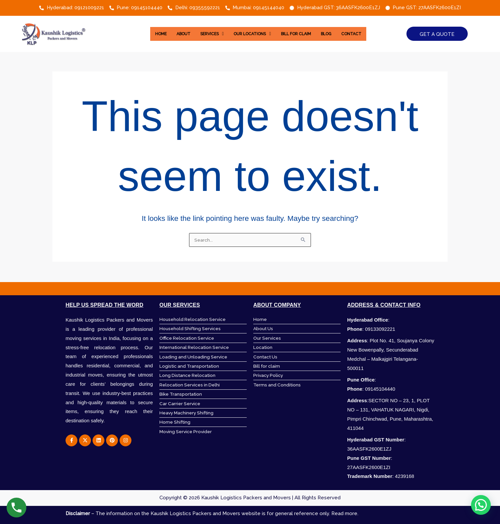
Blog (333, 34)
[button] (206, 34)
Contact (361, 34)
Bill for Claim (299, 34)
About (175, 34)
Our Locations (251, 34)
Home (150, 34)
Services (206, 34)
